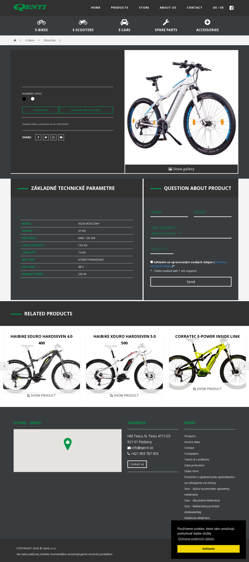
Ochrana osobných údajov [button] (196, 538)
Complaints (191, 453)
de (215, 7)
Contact (189, 448)
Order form (191, 471)
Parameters (40, 110)
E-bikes (29, 40)
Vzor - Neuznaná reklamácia (202, 500)
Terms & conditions (196, 459)
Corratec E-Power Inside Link (207, 336)
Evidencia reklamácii (197, 518)
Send (191, 281)
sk (222, 7)
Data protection (194, 465)
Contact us (137, 464)
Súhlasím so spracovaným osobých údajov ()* (188, 264)
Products (190, 436)
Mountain (50, 40)
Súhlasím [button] (208, 548)
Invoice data (192, 442)
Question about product (86, 110)
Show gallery (181, 169)
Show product (41, 395)
